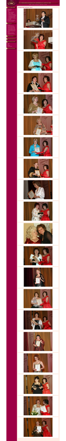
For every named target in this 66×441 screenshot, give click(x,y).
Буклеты (8, 45)
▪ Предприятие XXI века (11, 33)
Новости (33, 4)
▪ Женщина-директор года (11, 29)
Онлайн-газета (9, 46)
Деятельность (9, 9)
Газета (8, 43)
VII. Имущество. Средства (11, 18)
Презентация (41, 4)
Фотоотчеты (37, 4)
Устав (8, 11)
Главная (30, 4)
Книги (8, 44)
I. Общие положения (10, 12)
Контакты (45, 4)
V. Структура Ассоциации (11, 16)
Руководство (9, 10)
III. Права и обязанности (11, 14)
